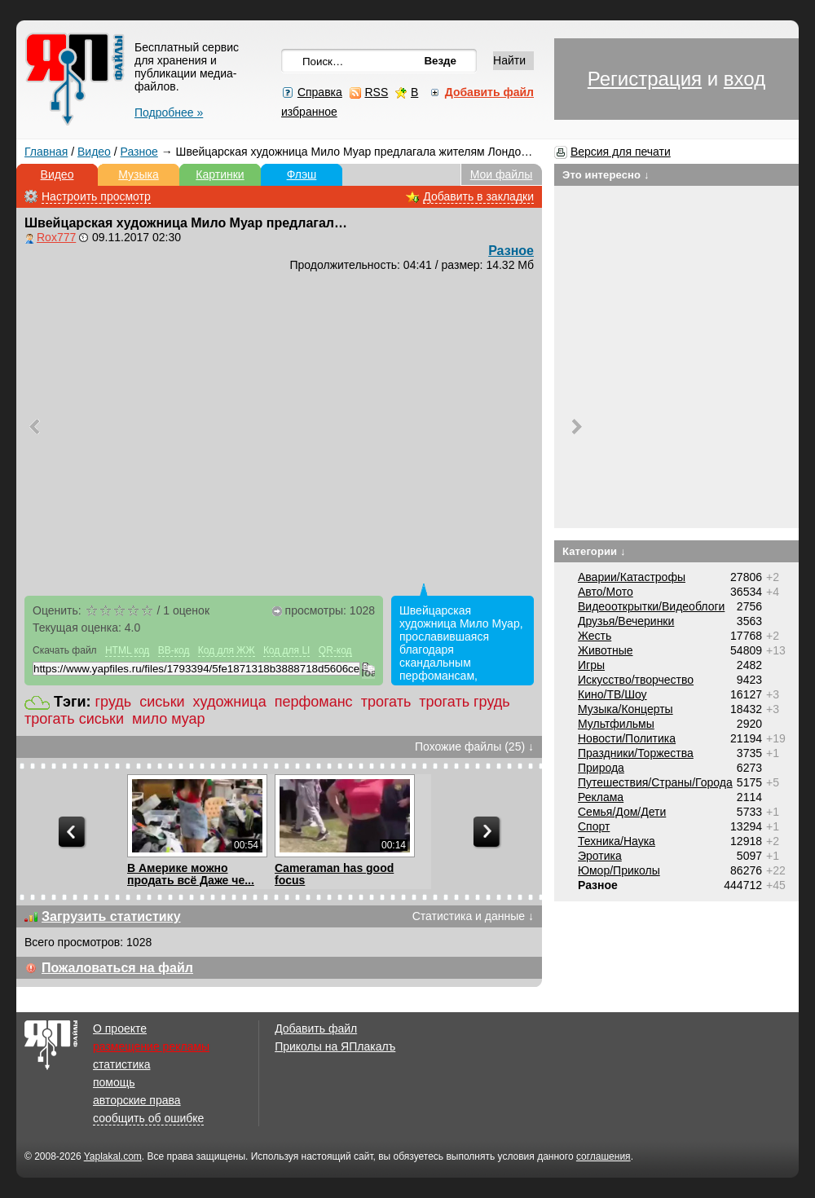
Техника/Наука (616, 841)
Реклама (600, 797)
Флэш (302, 174)
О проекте (120, 1028)
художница (230, 701)
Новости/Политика (627, 738)
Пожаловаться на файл (117, 968)
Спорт (594, 826)
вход (744, 79)
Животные (605, 650)
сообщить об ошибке (148, 1118)
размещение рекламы (151, 1046)
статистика (121, 1064)
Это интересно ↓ (606, 175)
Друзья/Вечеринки (626, 621)
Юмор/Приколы (619, 870)
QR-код (335, 650)
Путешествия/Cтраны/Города (655, 782)
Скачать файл (65, 650)
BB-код (174, 650)
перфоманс (314, 701)
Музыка (138, 174)
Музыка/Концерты (625, 709)
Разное (139, 151)
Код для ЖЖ (226, 650)
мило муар (168, 718)
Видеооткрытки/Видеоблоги (651, 606)
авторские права (137, 1100)
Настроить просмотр (96, 196)
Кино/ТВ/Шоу (612, 694)
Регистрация (645, 79)
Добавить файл (316, 1028)
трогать (386, 701)
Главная (46, 151)
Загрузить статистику (111, 916)
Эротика (600, 855)
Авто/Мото (605, 591)
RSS (376, 92)
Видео (94, 151)
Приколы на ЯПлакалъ (335, 1046)
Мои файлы (501, 174)
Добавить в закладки (478, 196)
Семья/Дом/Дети (622, 811)
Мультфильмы (616, 723)
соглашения (603, 1156)
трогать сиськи (74, 718)
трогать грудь (464, 701)
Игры (591, 665)
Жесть (594, 635)
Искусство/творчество (636, 679)
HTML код (127, 650)
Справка (319, 92)
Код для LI (287, 650)
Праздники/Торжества (636, 753)
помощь (114, 1082)
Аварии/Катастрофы (631, 577)
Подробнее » (168, 112)
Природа (601, 767)
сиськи (161, 701)
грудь (113, 701)
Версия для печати (620, 151)
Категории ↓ (594, 551)
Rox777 (56, 237)
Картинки (220, 174)
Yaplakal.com (113, 1156)
